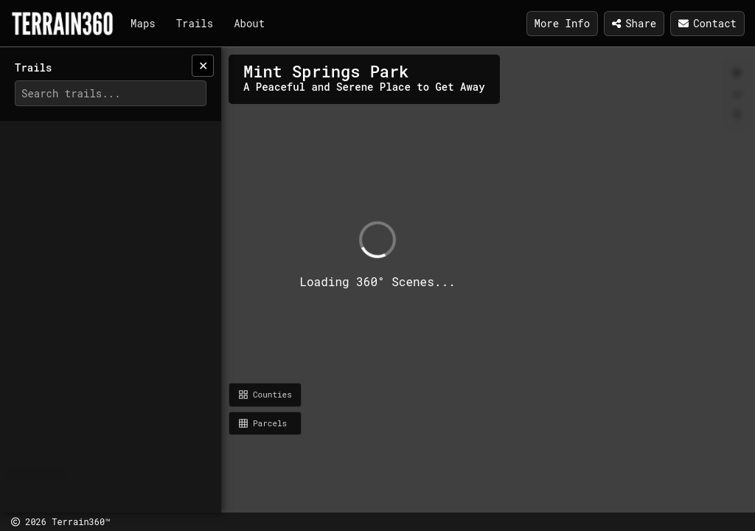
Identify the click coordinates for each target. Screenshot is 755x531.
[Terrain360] (62, 23)
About (249, 23)
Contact (707, 23)
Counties (265, 394)
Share (634, 23)
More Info (563, 23)
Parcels (262, 422)
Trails (194, 23)
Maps (143, 23)
